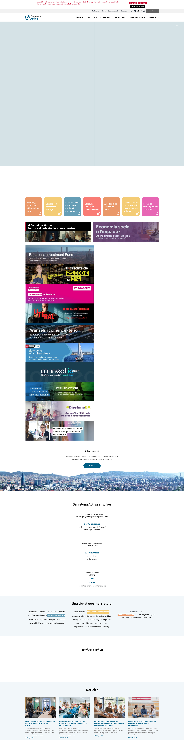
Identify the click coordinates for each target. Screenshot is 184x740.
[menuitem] (95, 11)
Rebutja (142, 3)
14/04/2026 (74, 718)
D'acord (133, 3)
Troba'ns (92, 465)
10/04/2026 (109, 717)
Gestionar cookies (137, 6)
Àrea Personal (152, 11)
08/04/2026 (143, 718)
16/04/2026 (40, 718)
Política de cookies (74, 4)
